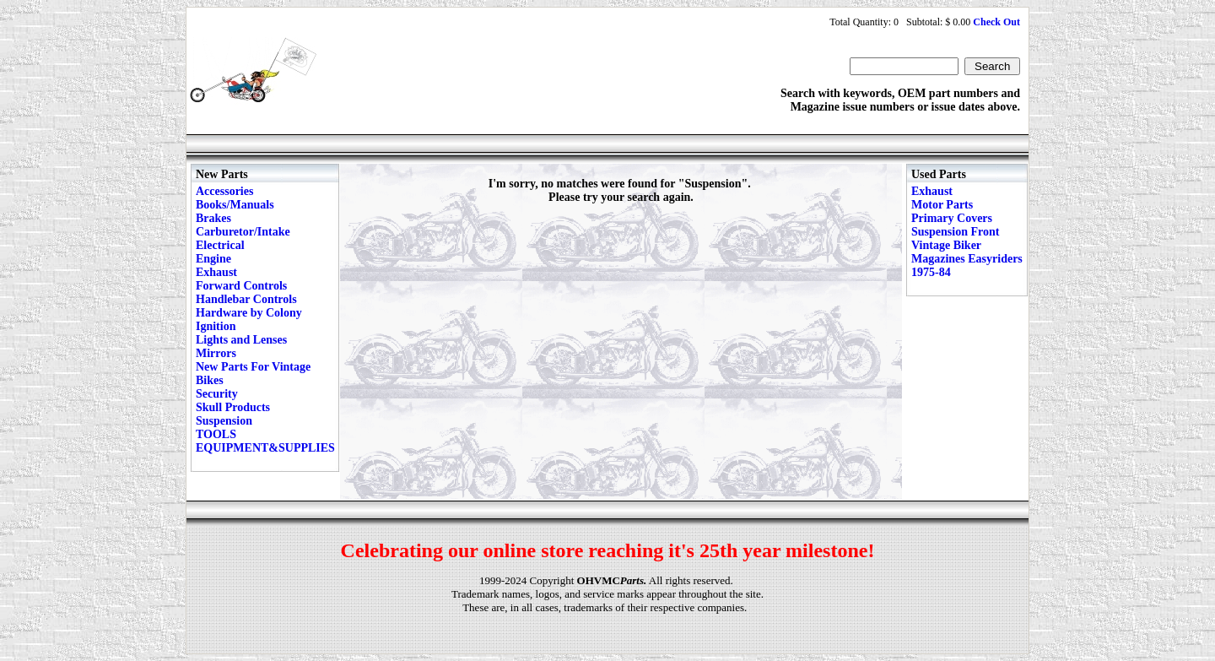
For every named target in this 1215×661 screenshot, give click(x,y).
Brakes (213, 218)
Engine (213, 258)
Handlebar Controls (246, 299)
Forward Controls (241, 285)
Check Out (996, 22)
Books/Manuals (235, 204)
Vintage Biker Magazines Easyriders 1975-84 (967, 259)
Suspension (224, 420)
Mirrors (216, 353)
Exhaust (216, 272)
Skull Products (233, 407)
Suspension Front (955, 231)
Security (217, 393)
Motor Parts (942, 204)
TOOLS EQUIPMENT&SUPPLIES (265, 441)
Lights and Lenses (241, 339)
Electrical (220, 245)
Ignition (215, 326)
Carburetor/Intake (243, 231)
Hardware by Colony (249, 312)
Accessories (224, 191)
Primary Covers (951, 218)
